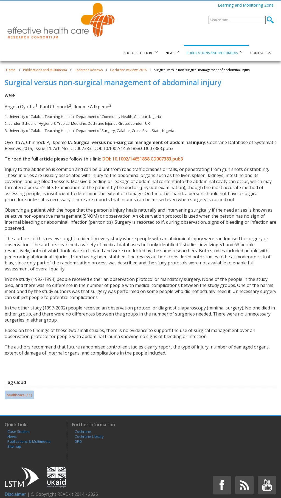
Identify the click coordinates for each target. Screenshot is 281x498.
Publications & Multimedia (28, 441)
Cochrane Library (89, 436)
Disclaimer (15, 494)
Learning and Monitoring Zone (246, 5)
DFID (78, 441)
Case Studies (18, 431)
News (169, 53)
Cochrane (83, 431)
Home (11, 70)
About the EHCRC (138, 53)
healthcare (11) (19, 394)
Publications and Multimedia (212, 53)
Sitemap (14, 446)
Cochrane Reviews (88, 70)
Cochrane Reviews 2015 (128, 70)
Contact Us (260, 53)
